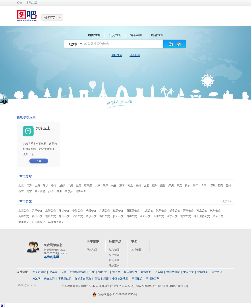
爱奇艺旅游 (39, 272)
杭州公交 (215, 210)
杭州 (138, 185)
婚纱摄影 (146, 272)
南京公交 (202, 210)
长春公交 (175, 210)
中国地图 (202, 272)
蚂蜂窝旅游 (173, 272)
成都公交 (91, 210)
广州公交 (104, 210)
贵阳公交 (118, 216)
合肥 (146, 185)
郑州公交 (64, 216)
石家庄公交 (133, 210)
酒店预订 (103, 272)
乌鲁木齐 (80, 191)
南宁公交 (185, 216)
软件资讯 (217, 272)
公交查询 (114, 254)
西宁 (21, 191)
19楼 (92, 272)
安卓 (63, 272)
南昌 (163, 185)
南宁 (29, 191)
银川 (59, 191)
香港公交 (77, 210)
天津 (29, 185)
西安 (220, 185)
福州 (154, 185)
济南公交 (188, 210)
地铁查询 (114, 265)
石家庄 (88, 185)
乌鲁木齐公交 (56, 222)
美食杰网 (49, 278)
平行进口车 (152, 278)
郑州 (171, 185)
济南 (122, 185)
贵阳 (204, 185)
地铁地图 (135, 55)
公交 (19, 2)
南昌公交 (50, 216)
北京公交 (23, 210)
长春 (113, 185)
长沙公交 (91, 216)
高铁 (97, 278)
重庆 (78, 185)
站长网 (116, 272)
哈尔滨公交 (38, 222)
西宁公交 (172, 216)
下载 (38, 161)
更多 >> (226, 201)
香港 (53, 185)
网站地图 (92, 249)
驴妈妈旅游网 (78, 272)
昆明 (212, 185)
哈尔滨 (69, 191)
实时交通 (117, 55)
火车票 (53, 272)
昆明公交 (131, 216)
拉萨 (51, 191)
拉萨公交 (218, 216)
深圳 (45, 185)
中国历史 (188, 272)
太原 (97, 185)
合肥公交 (23, 216)
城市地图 (114, 249)
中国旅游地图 (120, 278)
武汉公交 (77, 216)
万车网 (159, 272)
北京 (21, 185)
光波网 (37, 278)
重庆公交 (118, 210)
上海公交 (50, 210)
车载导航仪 (64, 278)
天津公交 (37, 210)
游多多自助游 (83, 278)
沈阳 (105, 185)
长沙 (187, 185)
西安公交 (145, 216)
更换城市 (52, 17)
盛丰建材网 (130, 272)
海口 (195, 185)
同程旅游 (137, 278)
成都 (62, 185)
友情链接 (136, 249)
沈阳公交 (161, 210)
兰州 (228, 185)
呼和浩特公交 (202, 216)
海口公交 (104, 216)
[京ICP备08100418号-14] (173, 285)
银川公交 (23, 222)
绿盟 (106, 278)
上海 (37, 185)
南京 (130, 185)
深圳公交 (64, 210)
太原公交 (148, 210)
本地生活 (31, 2)
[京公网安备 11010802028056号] (114, 294)
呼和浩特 (40, 191)
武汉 (179, 185)
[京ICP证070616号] (146, 285)
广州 (70, 185)
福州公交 (37, 216)
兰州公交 (158, 216)
